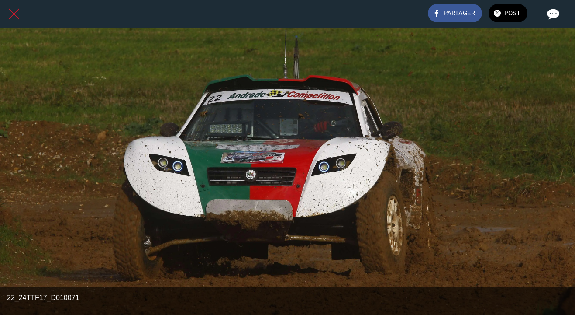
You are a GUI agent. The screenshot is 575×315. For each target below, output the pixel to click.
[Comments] (552, 14)
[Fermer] (14, 14)
